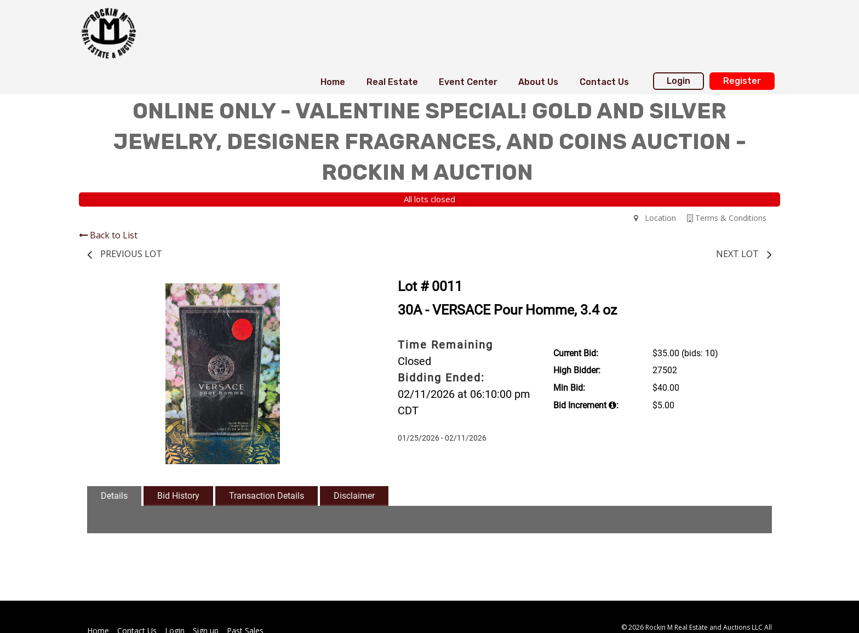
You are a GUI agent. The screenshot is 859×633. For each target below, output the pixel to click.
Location (655, 218)
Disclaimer (354, 496)
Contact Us (604, 82)
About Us (538, 82)
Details (114, 496)
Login (678, 81)
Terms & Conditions (726, 218)
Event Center (468, 82)
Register (742, 81)
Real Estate (392, 82)
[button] (348, 293)
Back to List (108, 235)
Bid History (178, 496)
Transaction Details (266, 496)
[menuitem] (333, 82)
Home (332, 82)
